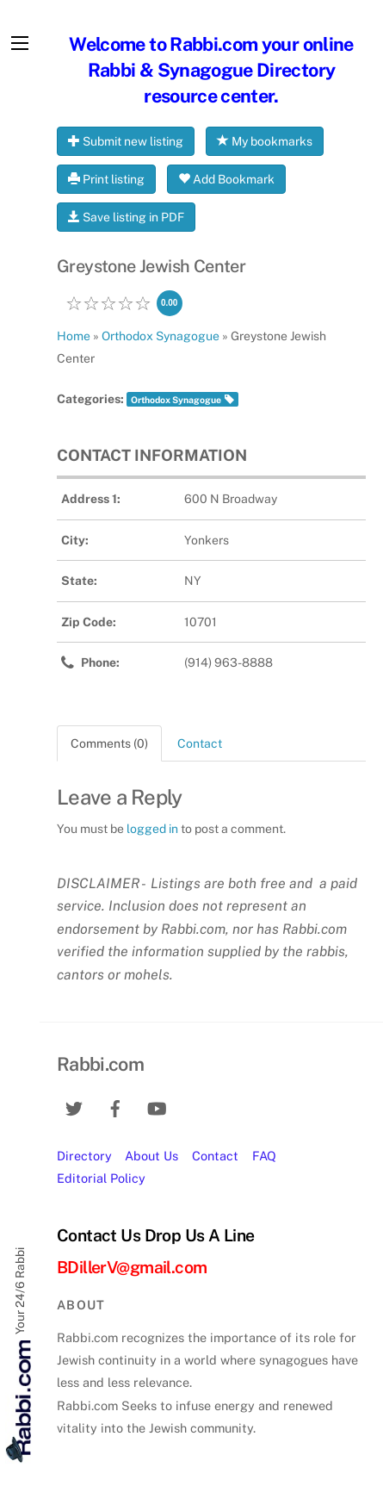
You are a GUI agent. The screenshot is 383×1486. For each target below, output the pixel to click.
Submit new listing (125, 141)
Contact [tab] (199, 743)
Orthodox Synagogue (176, 400)
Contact (215, 1155)
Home (73, 336)
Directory (84, 1155)
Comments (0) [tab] (109, 743)
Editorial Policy (101, 1178)
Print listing (106, 179)
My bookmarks (264, 141)
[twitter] (74, 1106)
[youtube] (156, 1106)
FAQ (264, 1155)
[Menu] (20, 43)
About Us (151, 1155)
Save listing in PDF (126, 217)
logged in (152, 829)
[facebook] (115, 1106)
